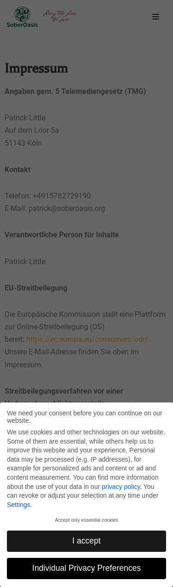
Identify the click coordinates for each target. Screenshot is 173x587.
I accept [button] (86, 540)
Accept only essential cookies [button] (86, 520)
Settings (18, 504)
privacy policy (120, 486)
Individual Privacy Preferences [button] (86, 568)
